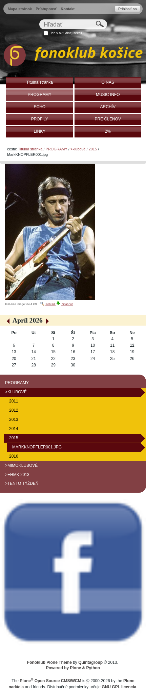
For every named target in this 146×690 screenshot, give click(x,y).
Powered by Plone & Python (73, 668)
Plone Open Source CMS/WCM (50, 680)
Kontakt (68, 9)
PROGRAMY (56, 149)
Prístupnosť (46, 9)
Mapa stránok (20, 9)
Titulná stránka (30, 149)
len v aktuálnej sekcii (66, 33)
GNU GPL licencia (119, 687)
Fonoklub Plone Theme (49, 662)
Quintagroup (90, 662)
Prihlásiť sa (127, 9)
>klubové (77, 149)
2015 (93, 149)
